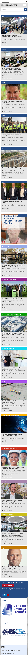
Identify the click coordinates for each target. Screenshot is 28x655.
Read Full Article (7, 45)
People (4, 481)
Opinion (4, 548)
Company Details (5, 650)
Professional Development (9, 448)
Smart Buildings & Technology (11, 415)
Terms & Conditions (15, 650)
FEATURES (21, 215)
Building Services (7, 382)
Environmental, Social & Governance (12, 314)
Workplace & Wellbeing (9, 279)
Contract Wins (6, 246)
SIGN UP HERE (8, 585)
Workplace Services (8, 348)
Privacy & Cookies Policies (7, 653)
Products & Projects (8, 514)
